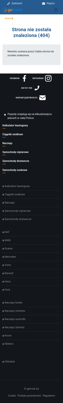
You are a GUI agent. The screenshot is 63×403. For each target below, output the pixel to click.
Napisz (51, 3)
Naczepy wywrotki (13, 319)
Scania (7, 248)
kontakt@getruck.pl (31, 97)
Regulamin (49, 395)
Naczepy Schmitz (13, 327)
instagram (42, 78)
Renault (7, 273)
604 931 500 (30, 88)
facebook (19, 78)
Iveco (6, 281)
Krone (6, 335)
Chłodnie (8, 361)
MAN (6, 240)
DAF (6, 232)
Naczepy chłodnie (13, 310)
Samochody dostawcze (15, 160)
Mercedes (9, 256)
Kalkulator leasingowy (15, 125)
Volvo (6, 265)
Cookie (12, 395)
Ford (6, 289)
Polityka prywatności (29, 395)
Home (6, 18)
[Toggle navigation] (55, 9)
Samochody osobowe (14, 170)
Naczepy (7, 143)
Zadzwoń (16, 3)
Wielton (7, 343)
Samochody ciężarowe (15, 152)
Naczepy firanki (12, 302)
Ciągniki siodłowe (12, 134)
